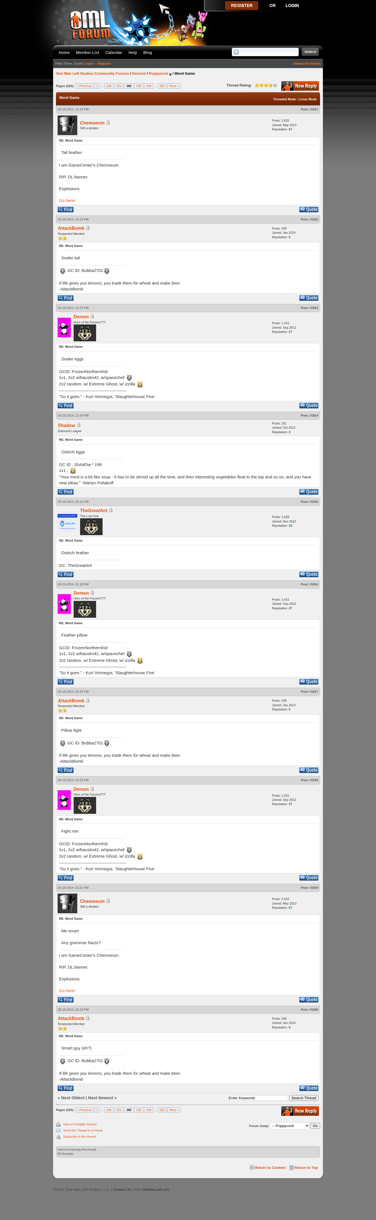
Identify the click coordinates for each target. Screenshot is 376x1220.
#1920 (313, 1009)
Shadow (66, 425)
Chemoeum (92, 123)
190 (108, 86)
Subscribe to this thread (79, 1136)
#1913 (313, 308)
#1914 (313, 415)
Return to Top (306, 1168)
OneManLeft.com (155, 1189)
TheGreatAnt (93, 510)
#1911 (313, 109)
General (139, 73)
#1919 (313, 887)
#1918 (313, 780)
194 (148, 86)
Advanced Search (307, 63)
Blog (147, 52)
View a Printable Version (80, 1124)
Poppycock (158, 73)
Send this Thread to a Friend (82, 1130)
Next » (173, 86)
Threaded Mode (284, 99)
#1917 (313, 691)
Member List (87, 52)
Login (88, 63)
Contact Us (122, 1189)
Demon (81, 316)
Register (104, 63)
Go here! (67, 200)
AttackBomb (71, 228)
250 (162, 86)
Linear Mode (307, 99)
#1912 (313, 219)
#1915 (313, 501)
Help (132, 52)
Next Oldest (73, 1097)
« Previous (84, 86)
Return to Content (270, 1168)
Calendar (113, 52)
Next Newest (100, 1097)
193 (138, 86)
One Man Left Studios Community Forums (92, 73)
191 (118, 86)
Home (64, 52)
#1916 (313, 584)
